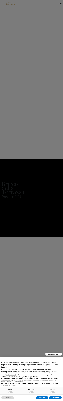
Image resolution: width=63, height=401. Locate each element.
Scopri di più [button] (7, 397)
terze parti (27, 369)
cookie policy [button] (4, 367)
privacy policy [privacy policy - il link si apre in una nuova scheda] (7, 364)
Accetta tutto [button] (55, 397)
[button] (60, 359)
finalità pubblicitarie (11, 375)
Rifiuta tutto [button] (42, 397)
